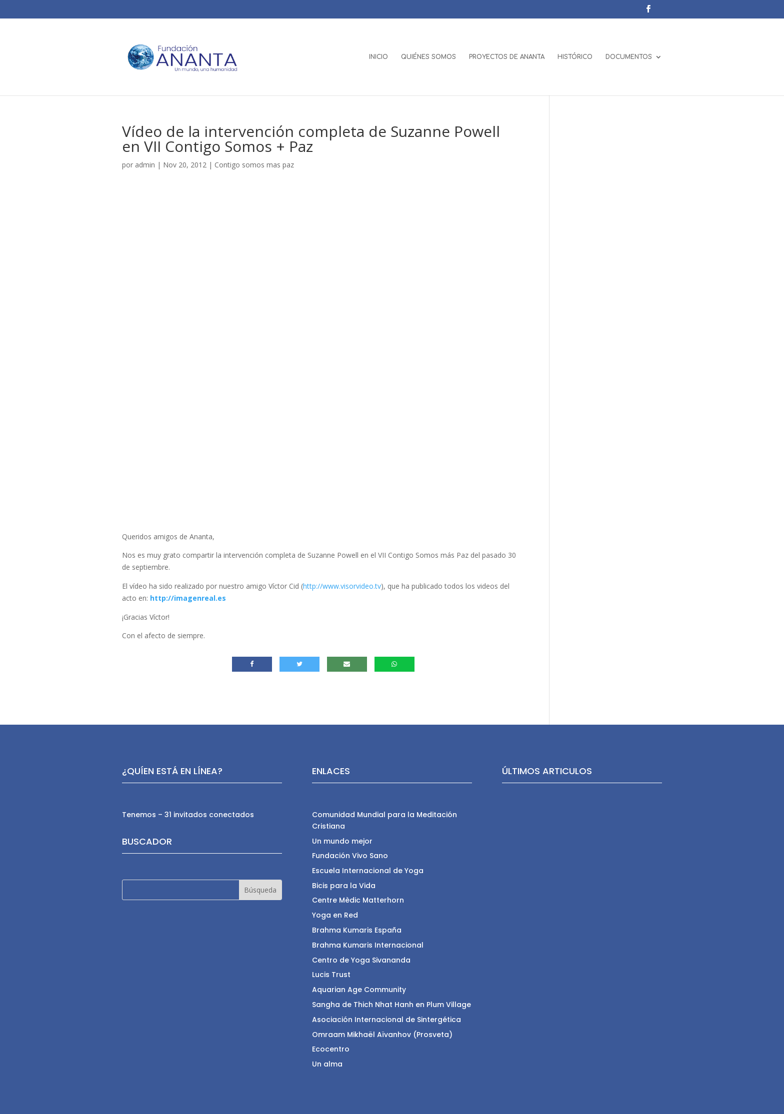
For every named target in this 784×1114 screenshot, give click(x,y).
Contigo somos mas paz (254, 164)
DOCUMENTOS (629, 56)
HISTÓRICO (575, 56)
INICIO (378, 56)
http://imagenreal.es (188, 598)
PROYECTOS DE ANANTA (506, 56)
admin (145, 164)
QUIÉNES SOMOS (428, 56)
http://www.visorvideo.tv (342, 586)
